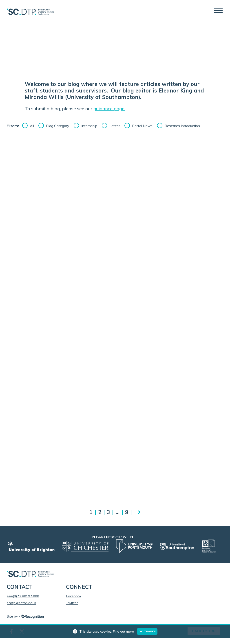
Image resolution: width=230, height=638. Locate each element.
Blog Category (57, 125)
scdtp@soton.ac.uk (21, 603)
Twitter (72, 603)
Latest (114, 125)
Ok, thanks (147, 631)
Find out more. (124, 631)
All (32, 125)
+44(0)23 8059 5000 (23, 596)
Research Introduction (182, 125)
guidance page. (109, 108)
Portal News (142, 125)
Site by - (25, 616)
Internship (89, 125)
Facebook (73, 596)
